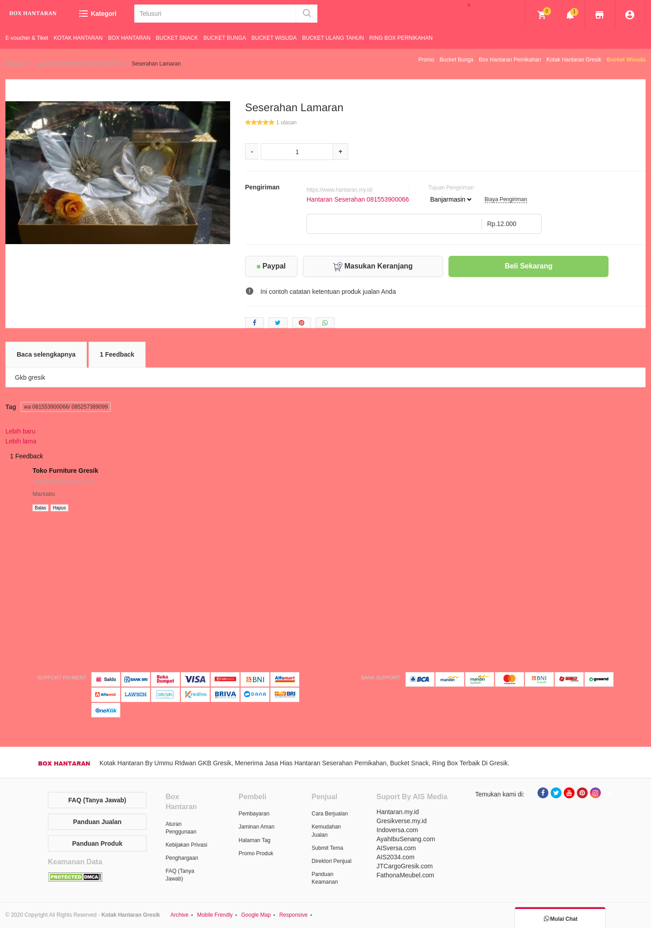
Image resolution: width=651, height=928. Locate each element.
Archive (179, 915)
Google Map (255, 915)
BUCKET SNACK (177, 38)
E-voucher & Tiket (26, 38)
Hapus (59, 507)
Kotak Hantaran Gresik (574, 60)
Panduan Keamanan (324, 878)
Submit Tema (327, 848)
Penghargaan (181, 858)
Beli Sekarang (528, 266)
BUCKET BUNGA (224, 38)
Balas (40, 507)
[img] (542, 15)
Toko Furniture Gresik (65, 470)
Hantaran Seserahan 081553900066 (358, 199)
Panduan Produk (97, 843)
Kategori (97, 13)
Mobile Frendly (215, 915)
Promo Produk (256, 853)
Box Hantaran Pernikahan (510, 60)
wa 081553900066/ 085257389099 (66, 407)
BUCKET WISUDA (274, 38)
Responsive (293, 915)
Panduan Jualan (97, 821)
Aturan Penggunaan (180, 828)
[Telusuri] (214, 14)
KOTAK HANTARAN (78, 38)
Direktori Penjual (331, 861)
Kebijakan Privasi (186, 845)
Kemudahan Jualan (326, 831)
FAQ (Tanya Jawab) (97, 800)
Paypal (271, 266)
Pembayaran (254, 813)
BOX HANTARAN (129, 38)
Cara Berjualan (329, 813)
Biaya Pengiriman (506, 199)
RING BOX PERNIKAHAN (401, 38)
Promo (426, 60)
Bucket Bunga (457, 60)
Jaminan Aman (256, 827)
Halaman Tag (255, 840)
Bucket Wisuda (626, 60)
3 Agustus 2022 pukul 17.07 (63, 481)
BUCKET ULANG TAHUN (333, 38)
